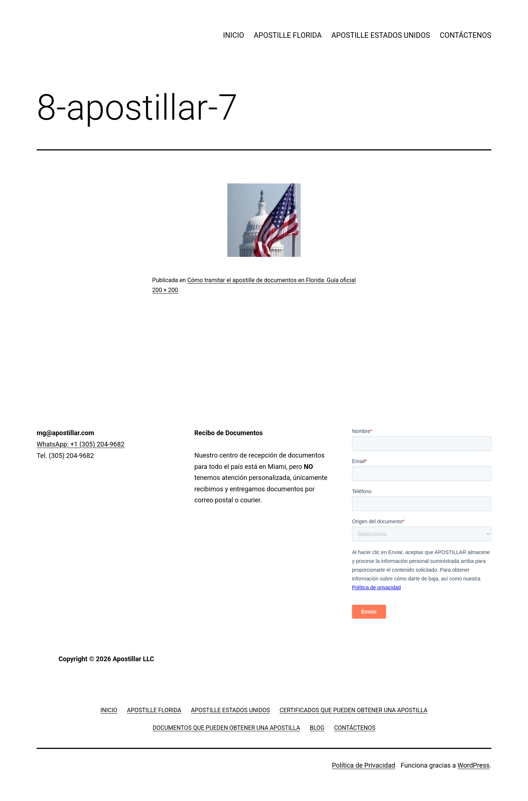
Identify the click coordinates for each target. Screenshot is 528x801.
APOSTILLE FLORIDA (288, 35)
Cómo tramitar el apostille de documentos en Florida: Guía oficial (271, 280)
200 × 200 (165, 290)
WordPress (473, 765)
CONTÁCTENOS (465, 35)
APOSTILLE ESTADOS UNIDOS (380, 35)
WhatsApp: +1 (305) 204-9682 (80, 444)
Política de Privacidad (363, 765)
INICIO (233, 35)
